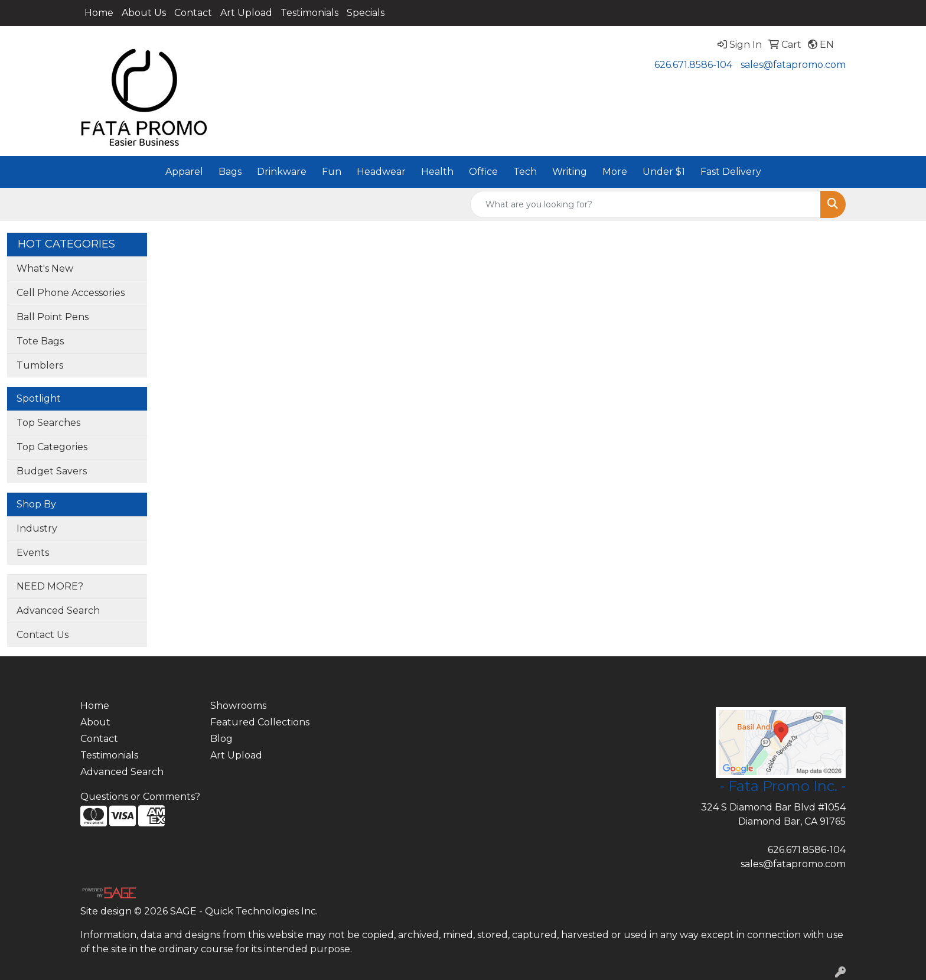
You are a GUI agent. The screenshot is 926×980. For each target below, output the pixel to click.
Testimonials (309, 12)
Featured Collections (259, 722)
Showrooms (238, 705)
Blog (221, 738)
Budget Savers (52, 471)
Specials (365, 12)
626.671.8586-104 (693, 64)
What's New (45, 268)
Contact (193, 12)
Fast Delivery (730, 171)
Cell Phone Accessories (71, 292)
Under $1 (664, 171)
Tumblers (40, 365)
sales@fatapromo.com (793, 64)
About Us (144, 12)
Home (98, 12)
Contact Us (43, 634)
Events (33, 552)
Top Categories (52, 446)
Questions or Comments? (140, 796)
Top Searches (48, 422)
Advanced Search (58, 610)
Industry (37, 528)
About (95, 722)
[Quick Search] (645, 204)
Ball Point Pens (53, 317)
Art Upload (246, 12)
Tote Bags (40, 341)
